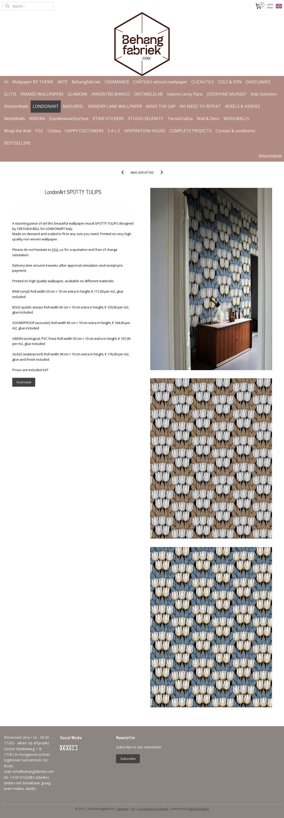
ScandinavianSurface (69, 118)
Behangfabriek (86, 82)
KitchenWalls (16, 106)
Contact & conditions (235, 131)
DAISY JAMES (258, 82)
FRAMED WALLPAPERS (42, 94)
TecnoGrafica (180, 118)
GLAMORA (77, 94)
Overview (23, 382)
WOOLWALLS (236, 118)
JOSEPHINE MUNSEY (226, 94)
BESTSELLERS (17, 143)
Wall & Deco (208, 118)
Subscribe (128, 758)
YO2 (39, 131)
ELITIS (10, 94)
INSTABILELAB (148, 94)
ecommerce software (153, 809)
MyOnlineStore (198, 809)
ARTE (62, 82)
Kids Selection (264, 94)
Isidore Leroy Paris (185, 94)
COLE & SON (230, 82)
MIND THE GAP (161, 106)
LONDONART (46, 106)
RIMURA (37, 118)
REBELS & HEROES (242, 106)
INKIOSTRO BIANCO (110, 94)
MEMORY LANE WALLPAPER (115, 106)
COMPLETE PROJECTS (190, 131)
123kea (54, 131)
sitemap (122, 809)
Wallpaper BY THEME (32, 82)
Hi (6, 82)
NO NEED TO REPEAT (200, 106)
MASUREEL (73, 106)
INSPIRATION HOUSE (144, 131)
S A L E (114, 131)
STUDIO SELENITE (145, 118)
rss (133, 809)
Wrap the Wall (17, 131)
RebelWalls (14, 118)
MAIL (55, 249)
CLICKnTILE (202, 82)
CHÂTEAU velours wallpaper (160, 82)
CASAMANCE (117, 82)
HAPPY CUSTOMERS (84, 131)
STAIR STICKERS (108, 118)
